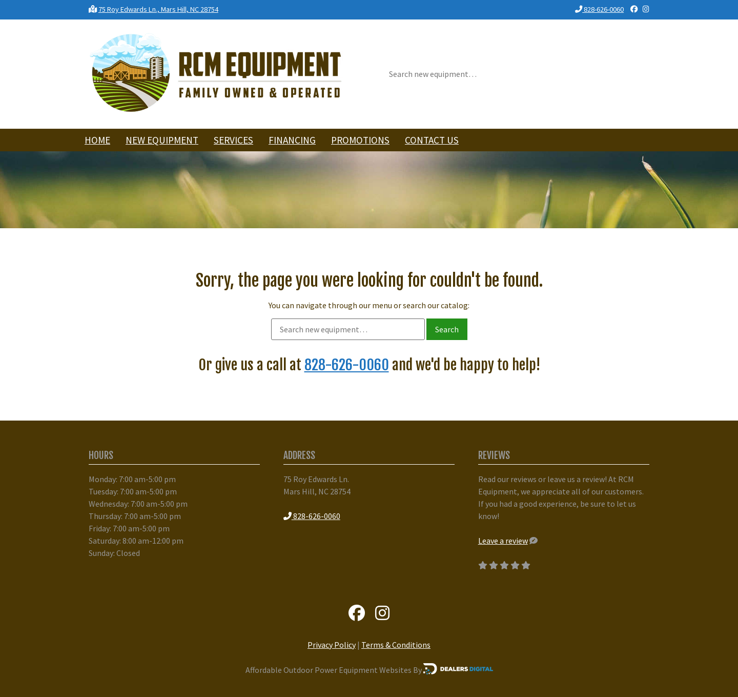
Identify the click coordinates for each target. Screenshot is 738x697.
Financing (292, 140)
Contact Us (432, 140)
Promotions (360, 140)
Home (97, 140)
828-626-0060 (599, 9)
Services (233, 140)
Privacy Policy (332, 645)
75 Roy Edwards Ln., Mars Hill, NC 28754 (158, 9)
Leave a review (503, 540)
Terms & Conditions (395, 645)
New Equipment (162, 140)
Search (447, 329)
